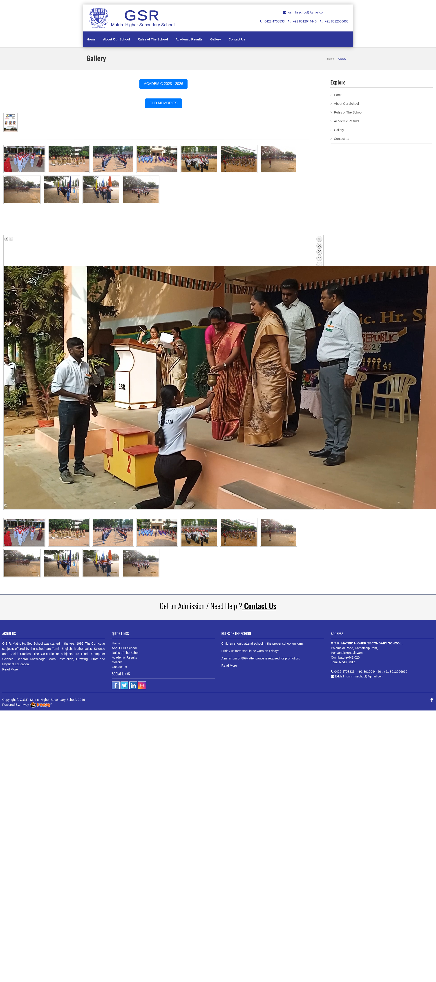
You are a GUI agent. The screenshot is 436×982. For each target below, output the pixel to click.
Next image (11, 239)
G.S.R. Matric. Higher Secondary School (48, 699)
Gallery (215, 39)
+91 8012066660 (337, 21)
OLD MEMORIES (163, 103)
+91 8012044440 (305, 21)
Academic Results (189, 39)
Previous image (6, 239)
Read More (10, 669)
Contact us (341, 138)
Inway (36, 704)
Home (91, 39)
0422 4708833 (274, 21)
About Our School (116, 39)
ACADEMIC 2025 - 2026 (163, 84)
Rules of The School (153, 39)
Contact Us (236, 39)
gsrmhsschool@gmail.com (306, 12)
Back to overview (319, 251)
